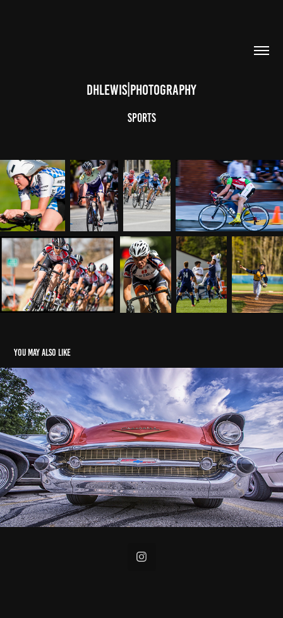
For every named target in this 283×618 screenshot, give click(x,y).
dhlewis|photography (141, 90)
